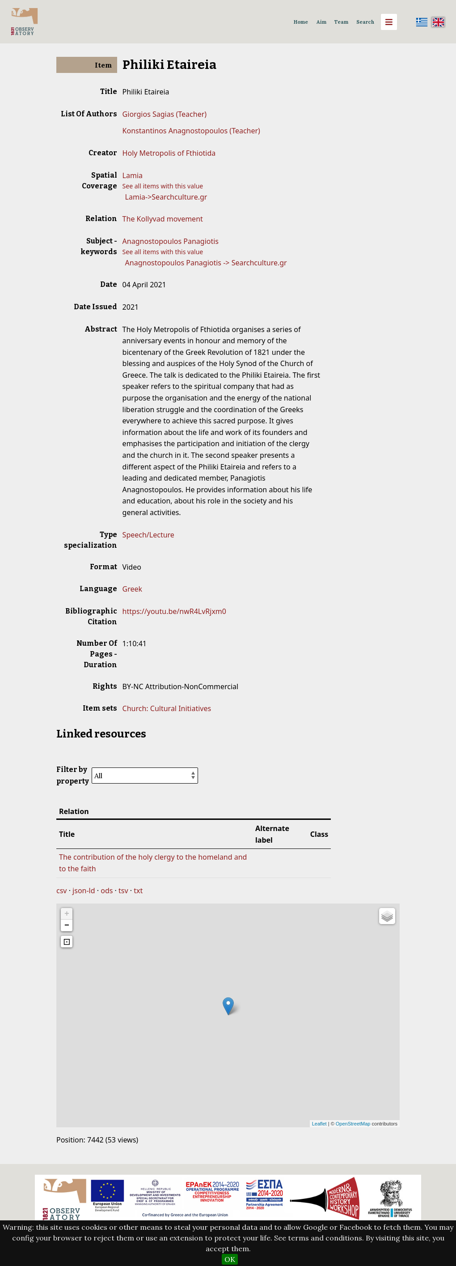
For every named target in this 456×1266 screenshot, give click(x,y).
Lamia (132, 175)
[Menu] (389, 22)
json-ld (83, 890)
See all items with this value (162, 186)
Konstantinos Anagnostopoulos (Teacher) (191, 131)
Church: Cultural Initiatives (166, 708)
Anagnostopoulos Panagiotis (170, 241)
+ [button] (66, 913)
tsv (123, 890)
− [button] (66, 925)
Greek (132, 589)
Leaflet (319, 1123)
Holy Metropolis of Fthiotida (169, 153)
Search (365, 22)
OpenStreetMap (353, 1123)
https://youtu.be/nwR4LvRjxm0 (174, 611)
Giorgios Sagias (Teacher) (164, 114)
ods (107, 890)
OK (229, 1259)
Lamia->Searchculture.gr (166, 197)
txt (138, 890)
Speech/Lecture (148, 535)
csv (61, 890)
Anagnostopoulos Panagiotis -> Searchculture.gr (206, 263)
